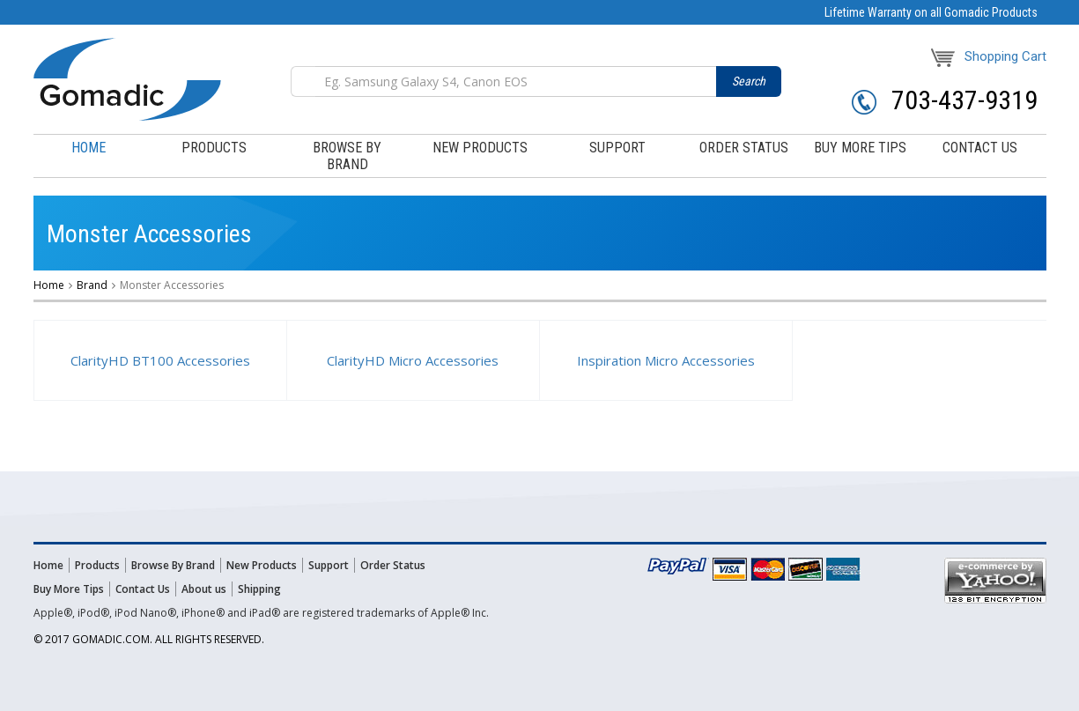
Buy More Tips (68, 588)
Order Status (392, 565)
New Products (480, 147)
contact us (979, 147)
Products (97, 565)
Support (328, 565)
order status (743, 147)
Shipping (259, 588)
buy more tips (860, 147)
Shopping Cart (988, 56)
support (617, 147)
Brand (92, 285)
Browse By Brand (173, 565)
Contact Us (142, 588)
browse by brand (347, 156)
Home (88, 147)
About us (203, 588)
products (214, 147)
